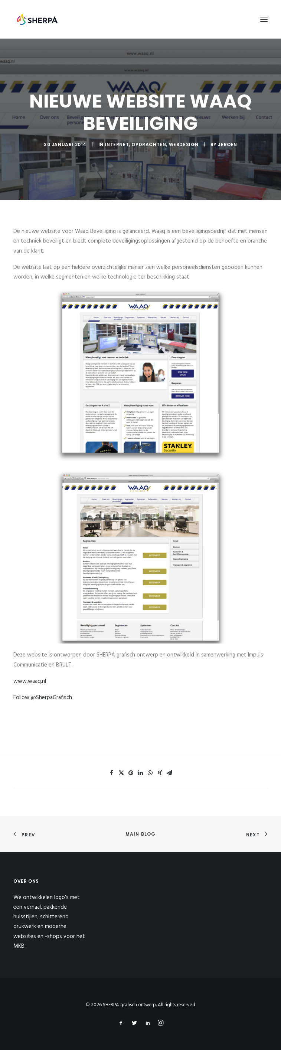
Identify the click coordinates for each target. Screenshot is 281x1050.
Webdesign (184, 144)
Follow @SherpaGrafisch (42, 697)
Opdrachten (148, 144)
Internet (117, 144)
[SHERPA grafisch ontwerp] (37, 19)
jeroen (227, 144)
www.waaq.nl (29, 681)
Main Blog (140, 834)
